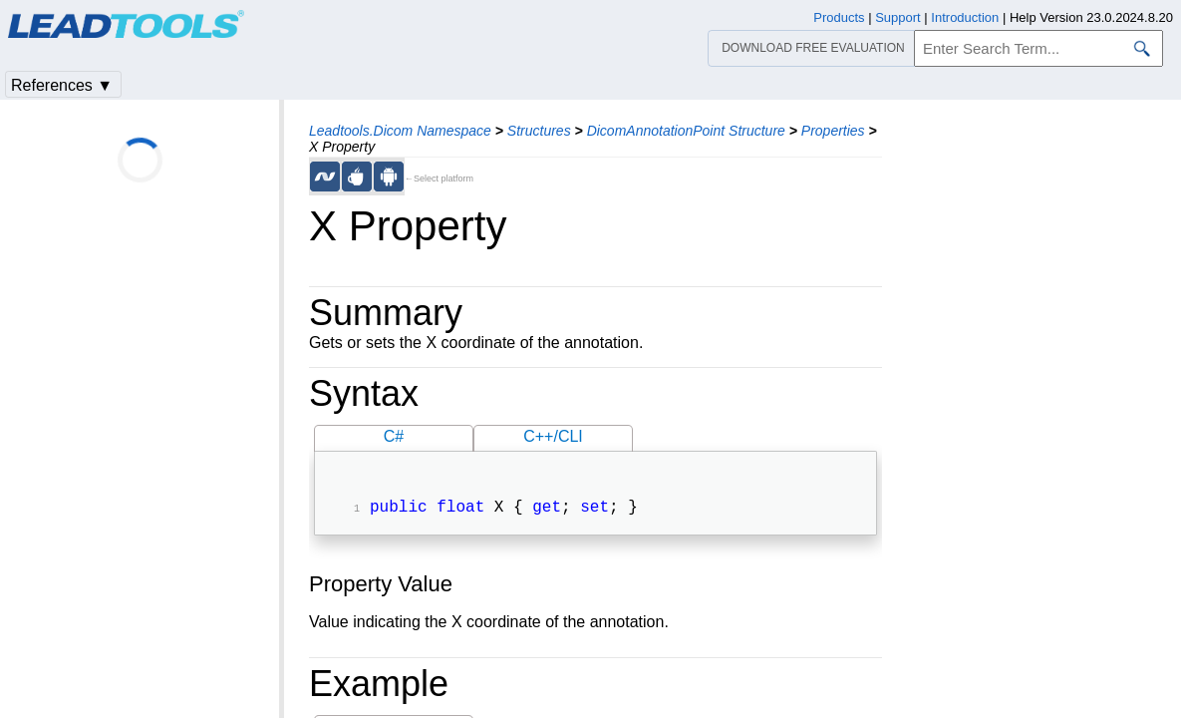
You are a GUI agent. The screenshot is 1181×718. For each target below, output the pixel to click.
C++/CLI (553, 436)
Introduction (965, 17)
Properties (833, 131)
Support (898, 17)
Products (838, 17)
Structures (539, 131)
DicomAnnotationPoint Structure (686, 131)
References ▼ (62, 85)
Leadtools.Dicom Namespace (400, 131)
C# (394, 436)
